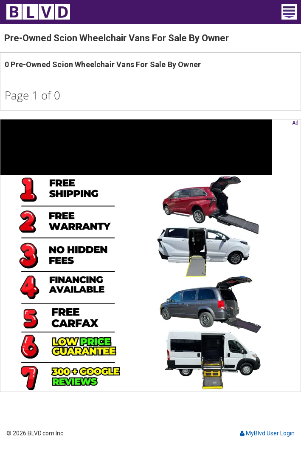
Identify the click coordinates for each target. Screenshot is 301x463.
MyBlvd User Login (267, 433)
